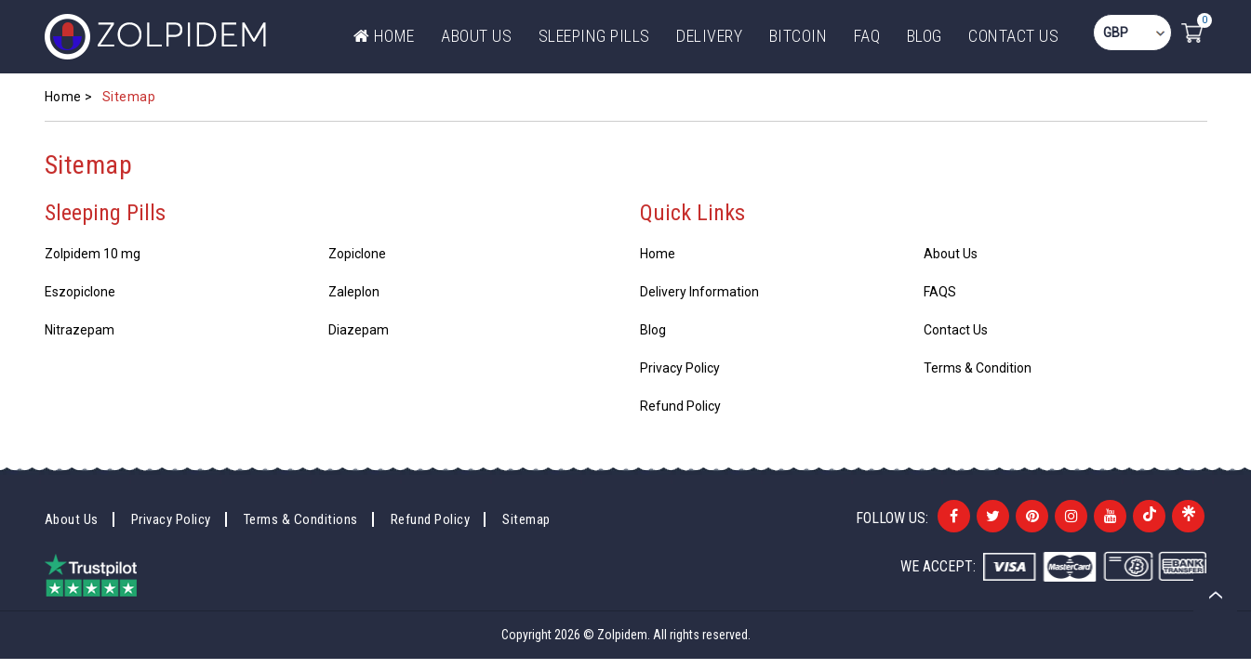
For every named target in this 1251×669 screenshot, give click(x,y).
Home (384, 36)
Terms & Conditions (301, 519)
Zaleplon (353, 291)
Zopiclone (357, 253)
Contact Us (1013, 36)
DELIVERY (709, 36)
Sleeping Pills (594, 36)
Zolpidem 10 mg (92, 253)
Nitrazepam (79, 329)
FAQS (940, 291)
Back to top (1215, 595)
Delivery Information (699, 291)
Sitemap (526, 519)
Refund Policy (680, 406)
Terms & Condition (977, 368)
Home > (69, 96)
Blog (924, 36)
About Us (951, 253)
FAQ (867, 36)
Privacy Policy (680, 368)
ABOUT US (476, 36)
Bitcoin (798, 36)
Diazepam (358, 329)
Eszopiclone (80, 291)
